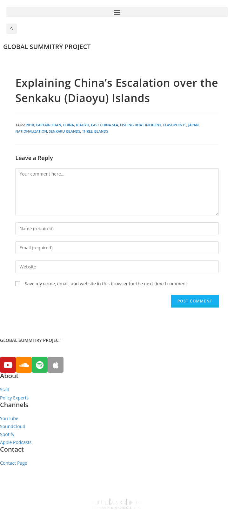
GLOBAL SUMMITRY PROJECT (46, 46)
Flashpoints (174, 124)
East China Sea (104, 124)
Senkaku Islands (64, 131)
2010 (30, 124)
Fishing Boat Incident (140, 124)
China (68, 124)
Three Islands (95, 131)
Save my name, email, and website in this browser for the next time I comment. (106, 284)
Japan (193, 124)
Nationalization (31, 131)
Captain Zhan (48, 124)
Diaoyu (82, 124)
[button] (117, 12)
